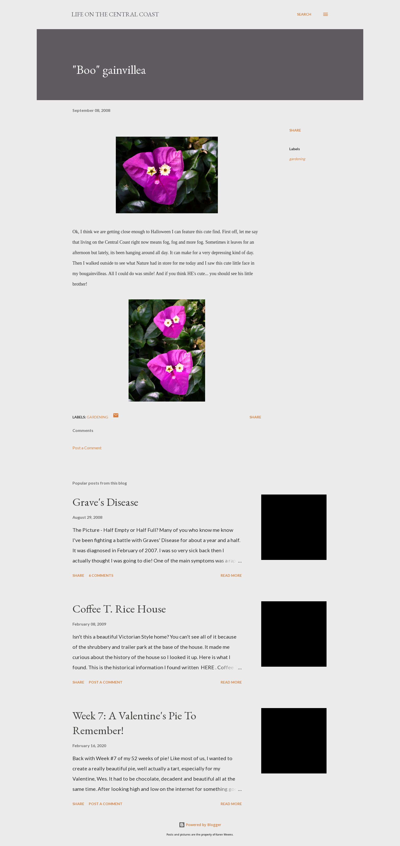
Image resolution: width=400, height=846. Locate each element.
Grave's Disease (105, 502)
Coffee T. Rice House (119, 608)
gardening (297, 159)
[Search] (304, 14)
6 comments (101, 575)
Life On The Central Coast (115, 14)
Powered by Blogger (200, 824)
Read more (231, 575)
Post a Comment (87, 447)
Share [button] (295, 130)
